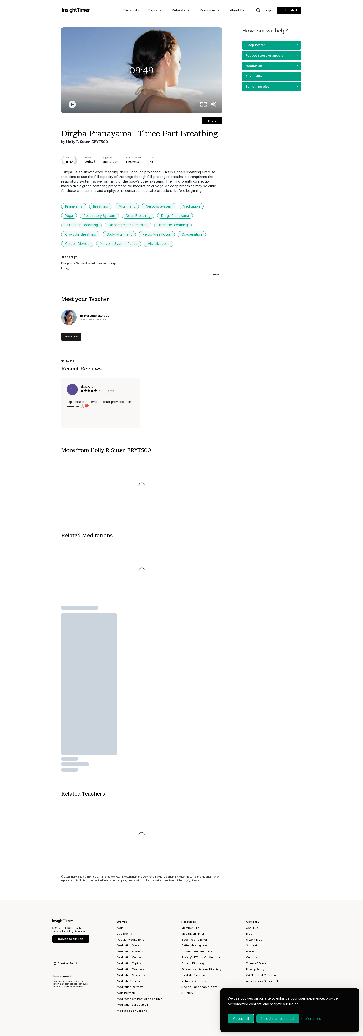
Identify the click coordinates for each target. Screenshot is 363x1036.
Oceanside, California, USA (93, 320)
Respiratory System (99, 215)
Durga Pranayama (175, 215)
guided (90, 161)
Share (212, 121)
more (216, 274)
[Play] (72, 104)
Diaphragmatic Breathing (128, 225)
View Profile (71, 336)
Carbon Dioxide (77, 243)
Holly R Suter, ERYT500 (87, 141)
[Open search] (258, 10)
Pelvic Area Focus (157, 234)
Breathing (100, 206)
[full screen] (203, 104)
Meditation (191, 206)
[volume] (214, 104)
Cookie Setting (67, 963)
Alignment (127, 206)
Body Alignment (119, 234)
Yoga (69, 215)
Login (269, 10)
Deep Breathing (138, 215)
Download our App (70, 939)
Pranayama (73, 206)
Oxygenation (192, 234)
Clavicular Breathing (80, 234)
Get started (289, 10)
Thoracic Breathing (173, 225)
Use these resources (73, 986)
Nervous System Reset (118, 243)
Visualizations (158, 243)
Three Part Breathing (81, 225)
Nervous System (159, 206)
